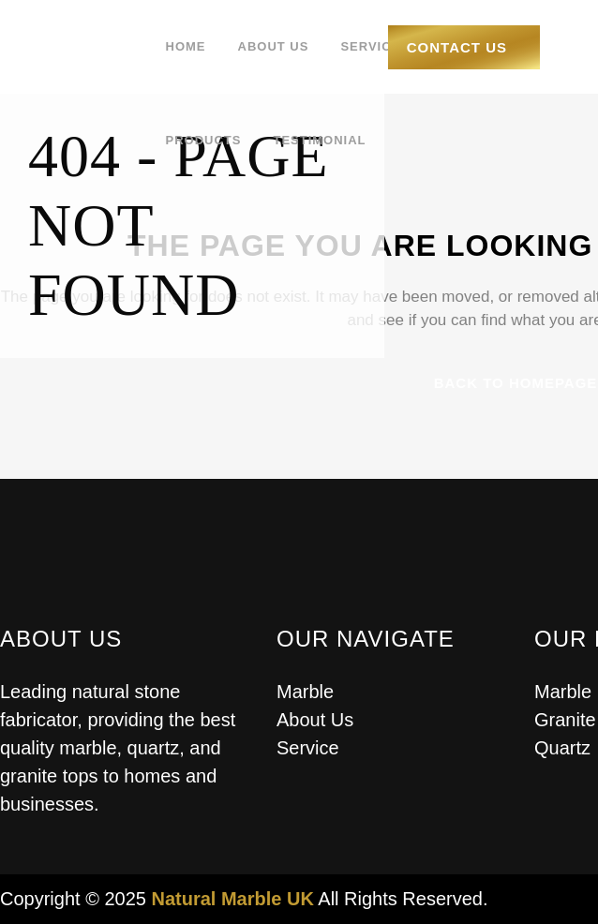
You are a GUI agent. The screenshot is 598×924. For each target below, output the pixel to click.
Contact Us (457, 47)
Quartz (562, 748)
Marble (305, 691)
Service (308, 748)
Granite (565, 719)
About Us (315, 719)
